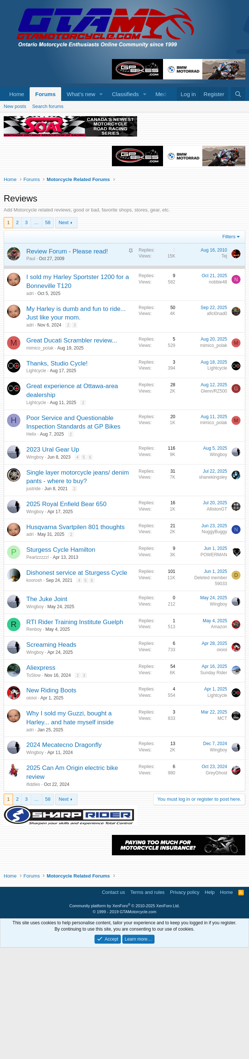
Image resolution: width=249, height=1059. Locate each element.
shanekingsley (213, 588)
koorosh (34, 691)
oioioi (222, 761)
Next (64, 334)
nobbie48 (218, 393)
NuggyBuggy (214, 643)
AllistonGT (217, 620)
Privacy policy (184, 1003)
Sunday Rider (213, 784)
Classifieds (125, 94)
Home (16, 94)
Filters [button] (228, 348)
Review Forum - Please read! (67, 362)
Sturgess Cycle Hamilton (60, 661)
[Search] (238, 94)
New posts (15, 217)
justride (33, 600)
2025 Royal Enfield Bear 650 (66, 615)
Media (162, 94)
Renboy (34, 740)
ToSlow (33, 786)
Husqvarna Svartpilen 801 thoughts (75, 638)
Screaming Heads (51, 756)
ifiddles (33, 895)
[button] (101, 94)
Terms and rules (147, 1003)
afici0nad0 (217, 424)
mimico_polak (39, 459)
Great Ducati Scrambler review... (71, 451)
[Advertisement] (124, 157)
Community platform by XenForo (124, 1017)
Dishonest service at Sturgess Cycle (76, 684)
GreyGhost (216, 884)
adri (30, 404)
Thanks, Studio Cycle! (56, 474)
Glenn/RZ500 (214, 502)
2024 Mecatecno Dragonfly (64, 856)
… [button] (36, 334)
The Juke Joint (46, 710)
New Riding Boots (51, 801)
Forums (45, 94)
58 (47, 334)
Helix (31, 545)
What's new (81, 94)
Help (210, 1003)
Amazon (219, 738)
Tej (224, 367)
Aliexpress (40, 779)
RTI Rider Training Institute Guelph (74, 733)
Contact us (113, 1003)
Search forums (48, 217)
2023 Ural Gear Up (52, 560)
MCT (222, 829)
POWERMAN (213, 666)
